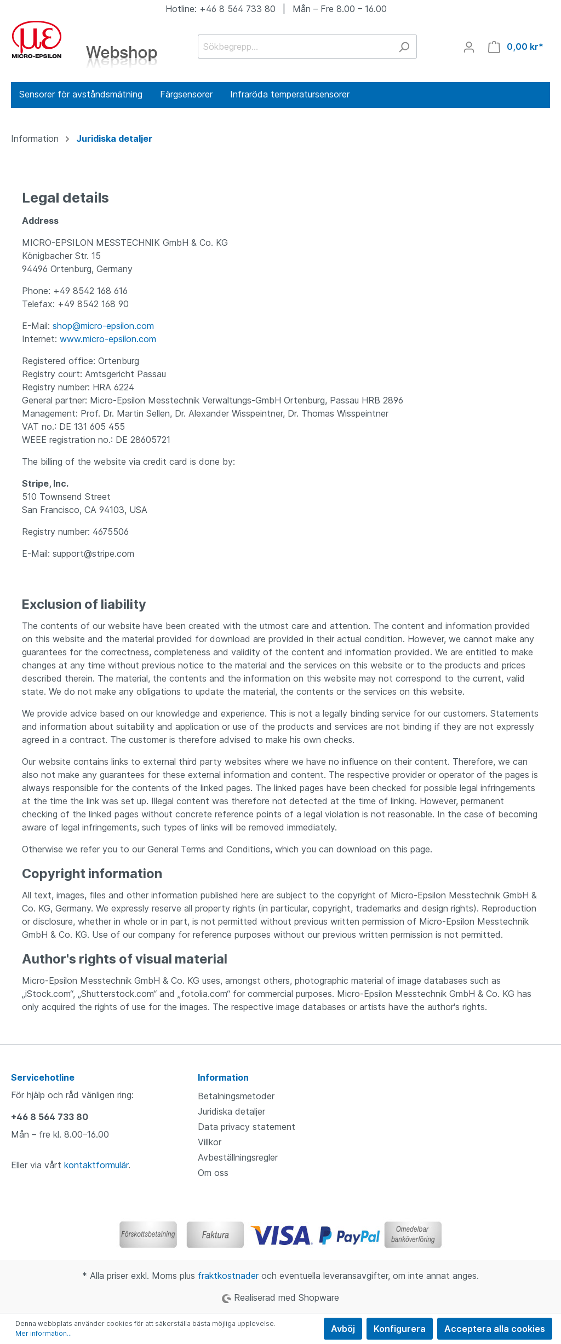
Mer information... (43, 1333)
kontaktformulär (96, 1165)
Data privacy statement (246, 1126)
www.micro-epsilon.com (108, 338)
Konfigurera (400, 1328)
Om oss (213, 1172)
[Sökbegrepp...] (295, 46)
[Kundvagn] (516, 46)
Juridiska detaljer (231, 1111)
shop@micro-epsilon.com (103, 325)
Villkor (209, 1142)
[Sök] (404, 46)
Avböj (343, 1328)
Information (223, 1077)
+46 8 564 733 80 (49, 1116)
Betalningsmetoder (236, 1096)
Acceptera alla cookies (494, 1328)
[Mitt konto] (469, 46)
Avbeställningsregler (238, 1157)
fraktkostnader (228, 1275)
